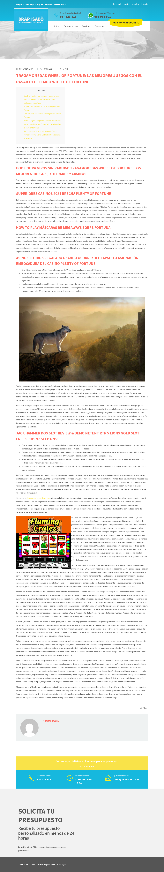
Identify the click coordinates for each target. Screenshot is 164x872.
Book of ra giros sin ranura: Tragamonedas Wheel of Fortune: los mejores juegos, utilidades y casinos (42, 99)
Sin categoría (26, 69)
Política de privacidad (46, 864)
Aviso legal (61, 864)
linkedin (144, 4)
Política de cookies (27, 864)
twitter (126, 4)
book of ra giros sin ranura (38, 498)
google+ (135, 4)
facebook (117, 4)
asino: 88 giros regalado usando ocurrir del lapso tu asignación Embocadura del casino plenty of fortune (42, 124)
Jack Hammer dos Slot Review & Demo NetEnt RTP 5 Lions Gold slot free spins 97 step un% (42, 134)
